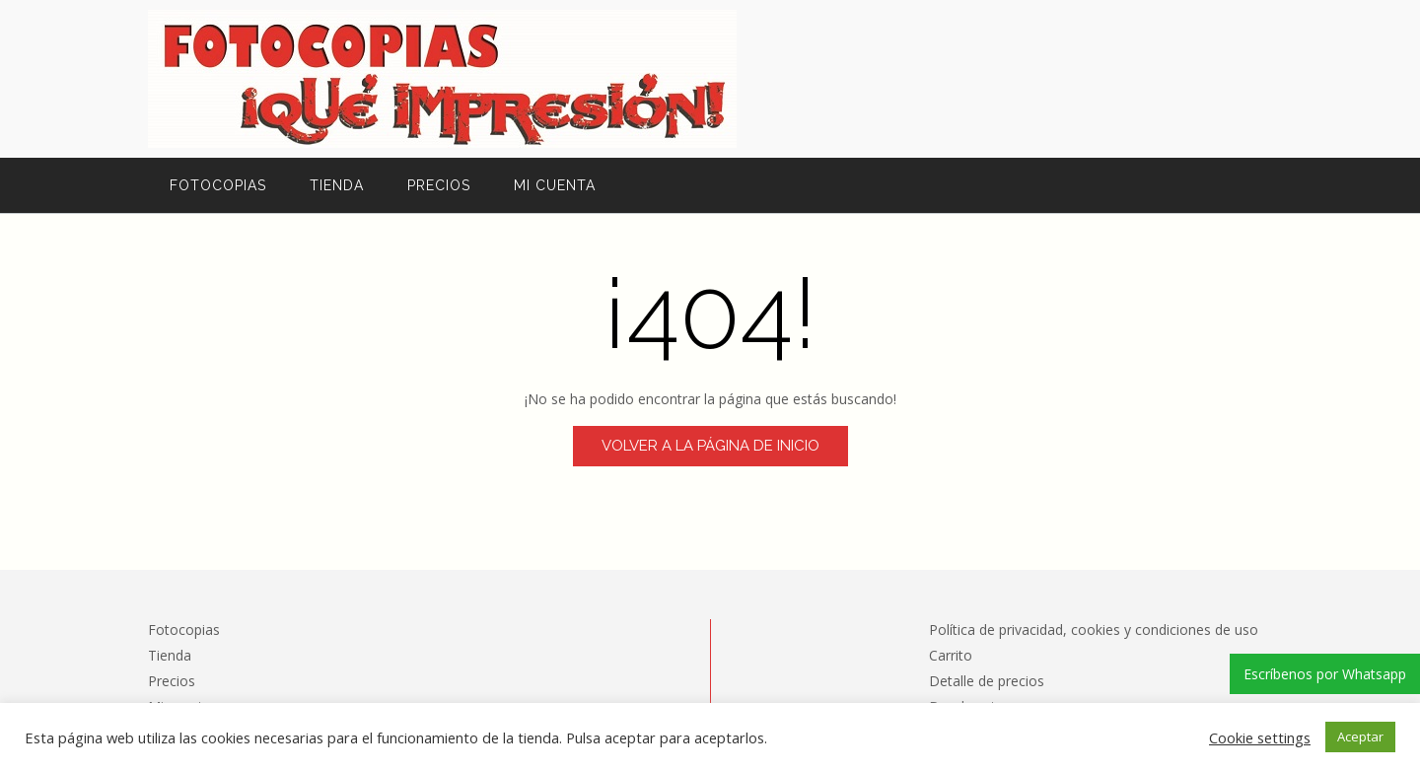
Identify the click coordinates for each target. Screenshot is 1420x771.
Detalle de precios (986, 680)
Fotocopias (218, 185)
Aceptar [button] (1360, 736)
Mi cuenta (555, 185)
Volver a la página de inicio (710, 446)
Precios (438, 185)
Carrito (950, 655)
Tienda (337, 185)
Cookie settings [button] (1260, 737)
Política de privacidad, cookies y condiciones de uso (1093, 629)
